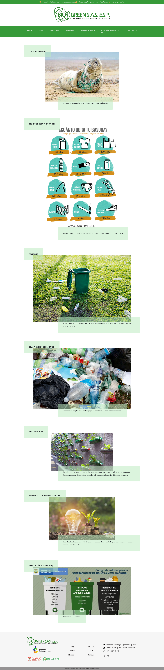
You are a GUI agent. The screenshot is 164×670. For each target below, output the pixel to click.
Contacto (132, 30)
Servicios (70, 30)
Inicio (41, 30)
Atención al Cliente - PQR (110, 31)
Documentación (88, 30)
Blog (29, 30)
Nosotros (54, 30)
